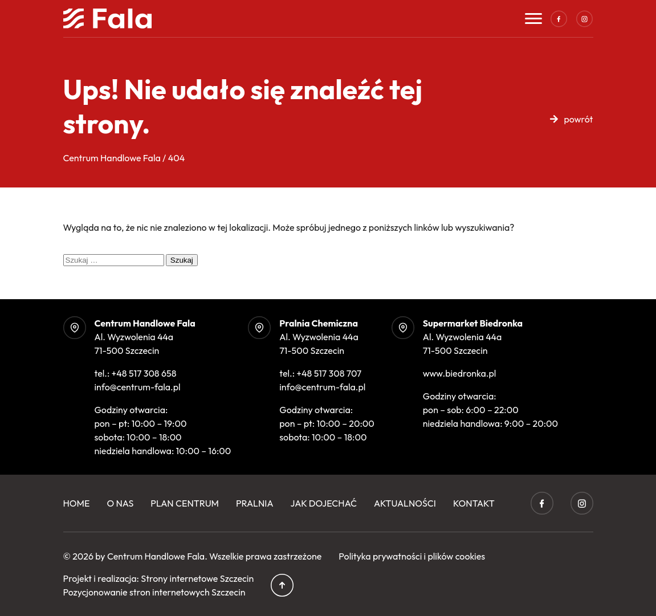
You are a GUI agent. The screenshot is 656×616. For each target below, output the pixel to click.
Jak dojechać (324, 503)
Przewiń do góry (282, 585)
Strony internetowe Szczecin (197, 578)
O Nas (120, 503)
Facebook (559, 18)
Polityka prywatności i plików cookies (412, 556)
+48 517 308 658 (144, 373)
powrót (578, 119)
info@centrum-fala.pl (138, 387)
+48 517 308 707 (328, 373)
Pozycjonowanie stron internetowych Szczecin (154, 592)
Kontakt (474, 503)
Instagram (584, 18)
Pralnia (255, 503)
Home (76, 503)
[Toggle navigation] (533, 18)
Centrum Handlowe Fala (156, 556)
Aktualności (405, 503)
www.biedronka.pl (459, 373)
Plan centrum (184, 503)
